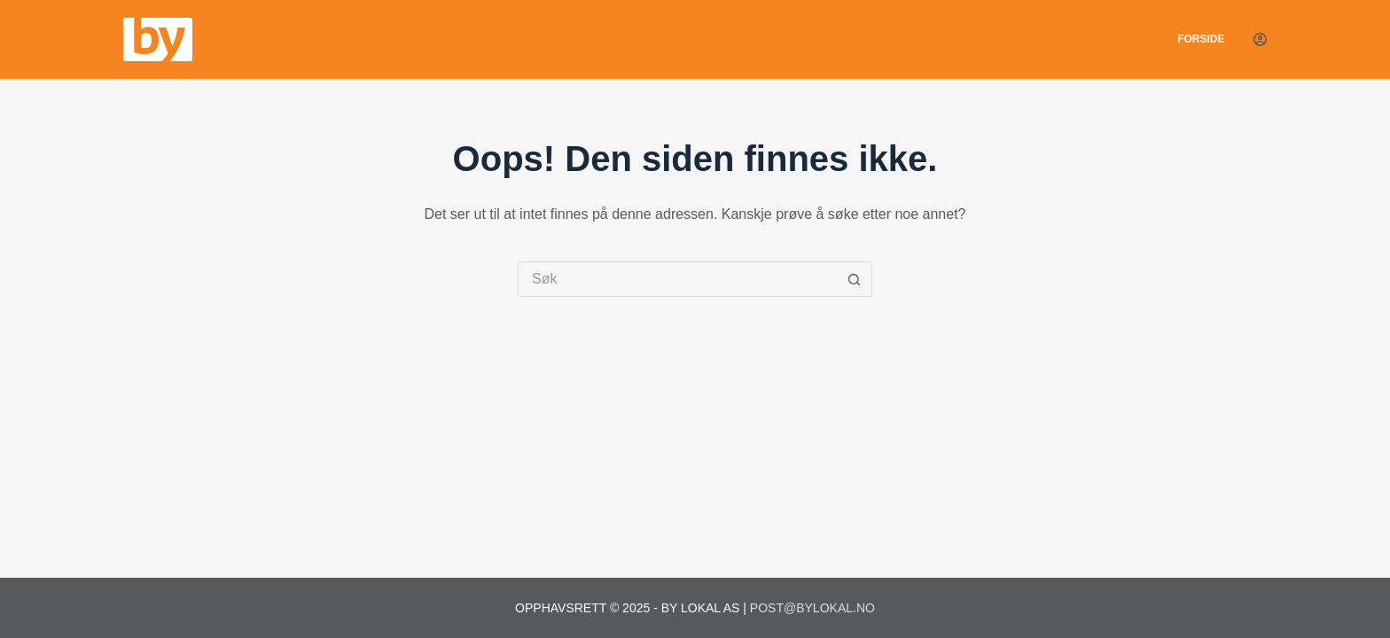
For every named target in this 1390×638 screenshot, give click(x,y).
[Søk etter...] (677, 279)
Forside (1200, 39)
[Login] (1260, 39)
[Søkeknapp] (854, 279)
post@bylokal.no (812, 608)
